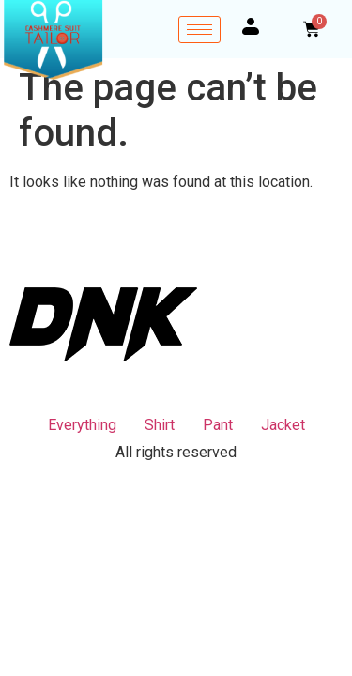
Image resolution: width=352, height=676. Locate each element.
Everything (82, 425)
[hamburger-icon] (199, 29)
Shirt (160, 425)
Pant (218, 425)
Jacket (283, 425)
